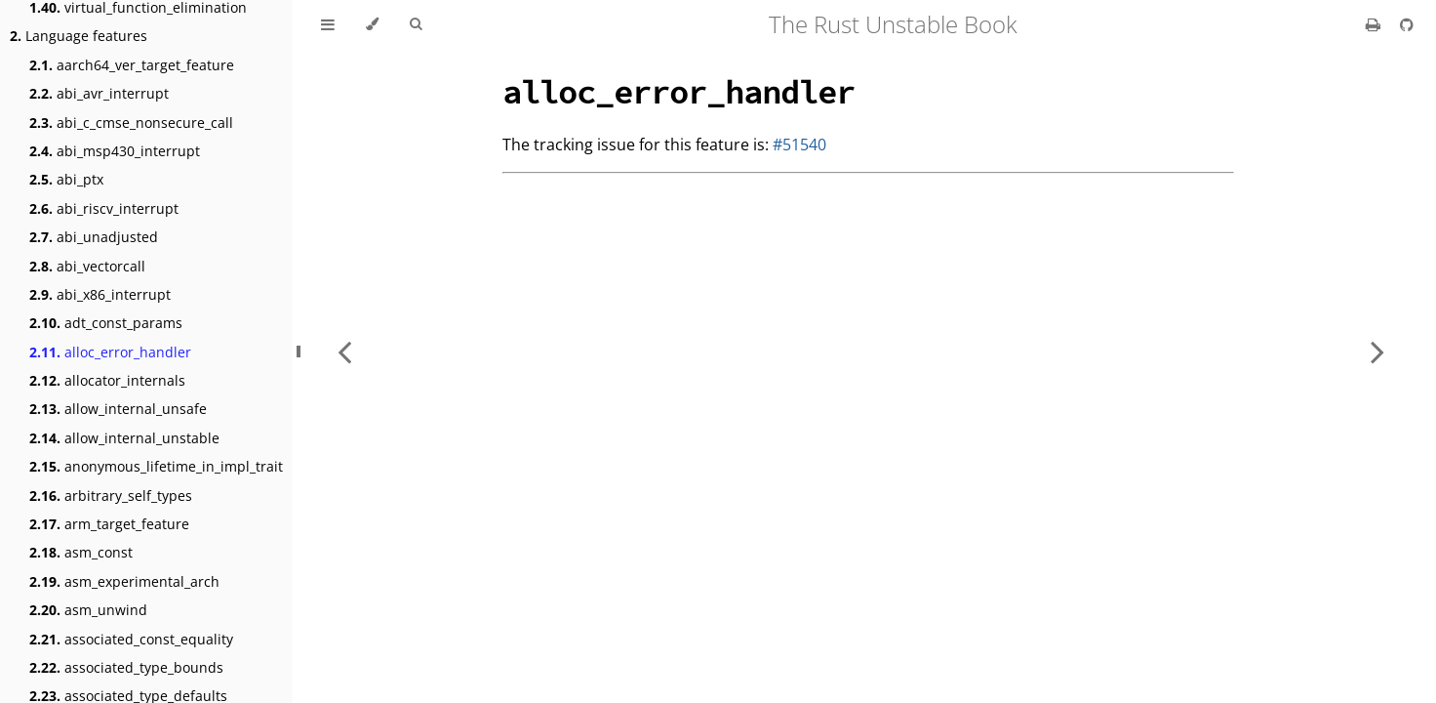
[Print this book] (1375, 24)
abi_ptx (66, 179)
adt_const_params (105, 322)
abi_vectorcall (87, 266)
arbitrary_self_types (110, 495)
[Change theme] (372, 24)
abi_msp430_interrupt (114, 151)
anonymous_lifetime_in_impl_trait (156, 466)
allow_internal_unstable (124, 438)
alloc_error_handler (110, 352)
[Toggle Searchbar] (415, 24)
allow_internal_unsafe (118, 408)
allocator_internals (107, 380)
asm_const (81, 552)
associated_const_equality (131, 639)
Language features (78, 35)
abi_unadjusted (93, 236)
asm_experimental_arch (124, 581)
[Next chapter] (1377, 351)
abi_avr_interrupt (99, 93)
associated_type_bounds (126, 667)
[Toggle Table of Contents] (327, 24)
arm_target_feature (109, 524)
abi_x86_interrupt (100, 294)
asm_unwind (88, 609)
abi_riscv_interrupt (104, 208)
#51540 (799, 144)
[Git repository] (1406, 24)
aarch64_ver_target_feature (131, 65)
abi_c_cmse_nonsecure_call (131, 122)
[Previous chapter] (344, 351)
